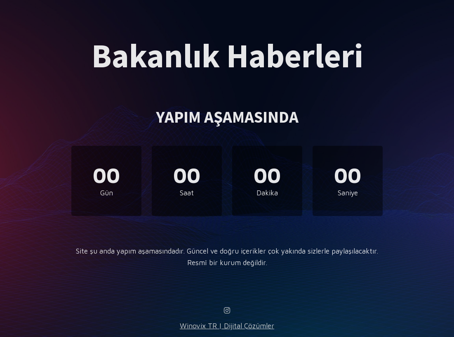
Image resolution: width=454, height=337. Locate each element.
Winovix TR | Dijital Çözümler (227, 326)
